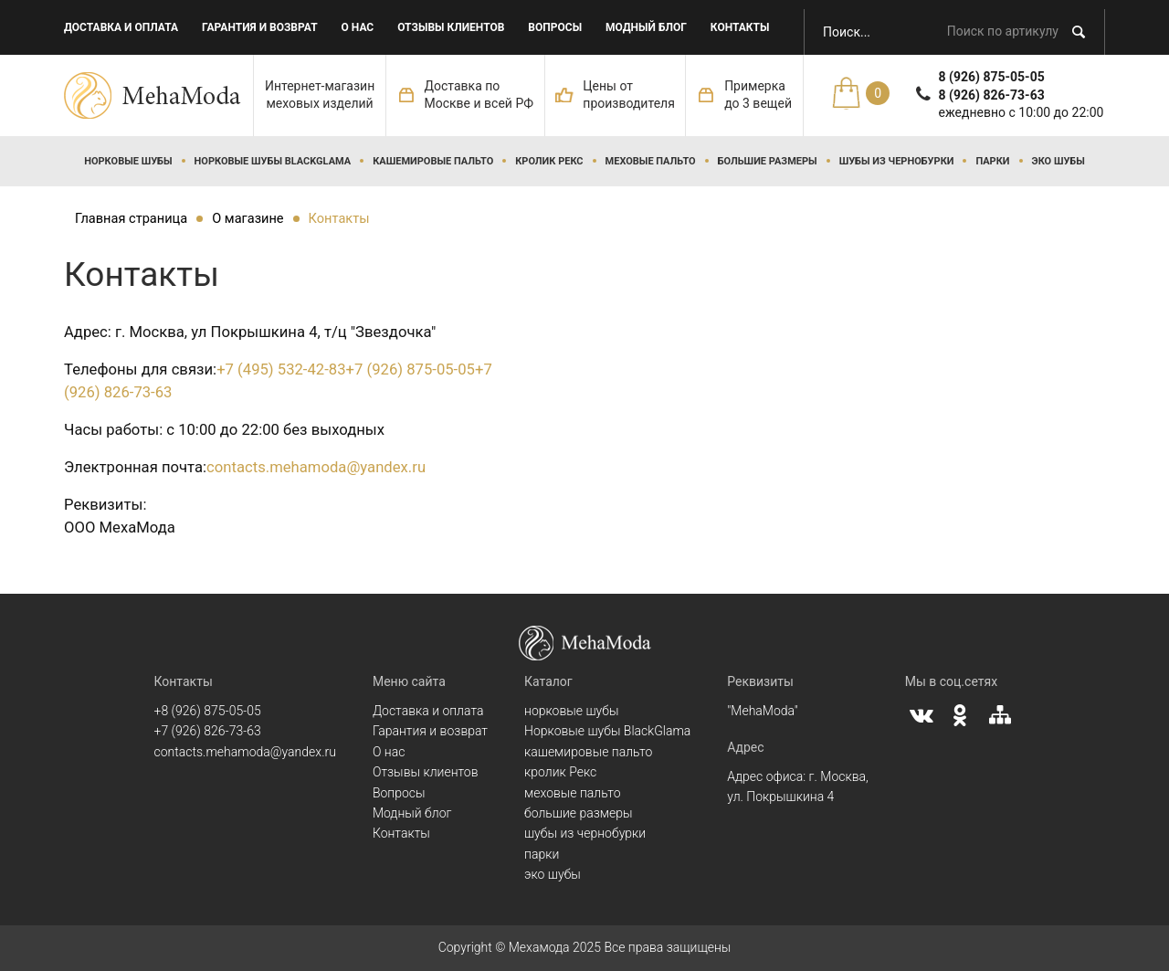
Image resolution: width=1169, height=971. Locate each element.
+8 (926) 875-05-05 (207, 710)
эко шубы (1058, 161)
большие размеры (767, 161)
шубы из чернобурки (896, 161)
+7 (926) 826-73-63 (207, 730)
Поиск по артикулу (1002, 31)
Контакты (740, 27)
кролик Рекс (549, 161)
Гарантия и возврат (260, 27)
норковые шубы (128, 161)
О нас (358, 27)
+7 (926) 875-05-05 (410, 369)
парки (992, 161)
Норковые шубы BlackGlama (273, 161)
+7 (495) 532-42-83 (280, 369)
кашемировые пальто (433, 161)
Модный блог (646, 27)
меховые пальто (651, 161)
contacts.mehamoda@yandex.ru (316, 467)
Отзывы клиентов (450, 27)
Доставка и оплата (121, 27)
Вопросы (555, 27)
